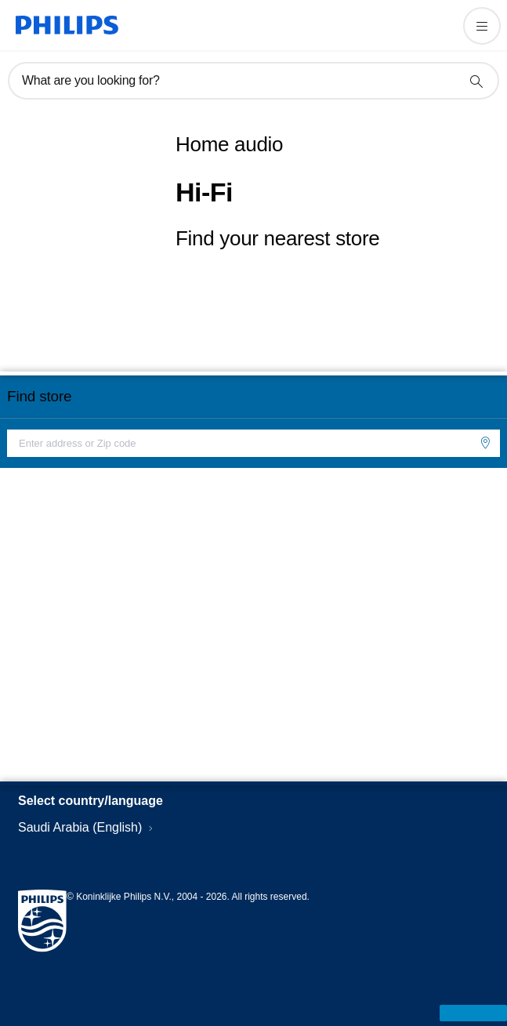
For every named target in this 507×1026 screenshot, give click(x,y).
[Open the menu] (482, 26)
